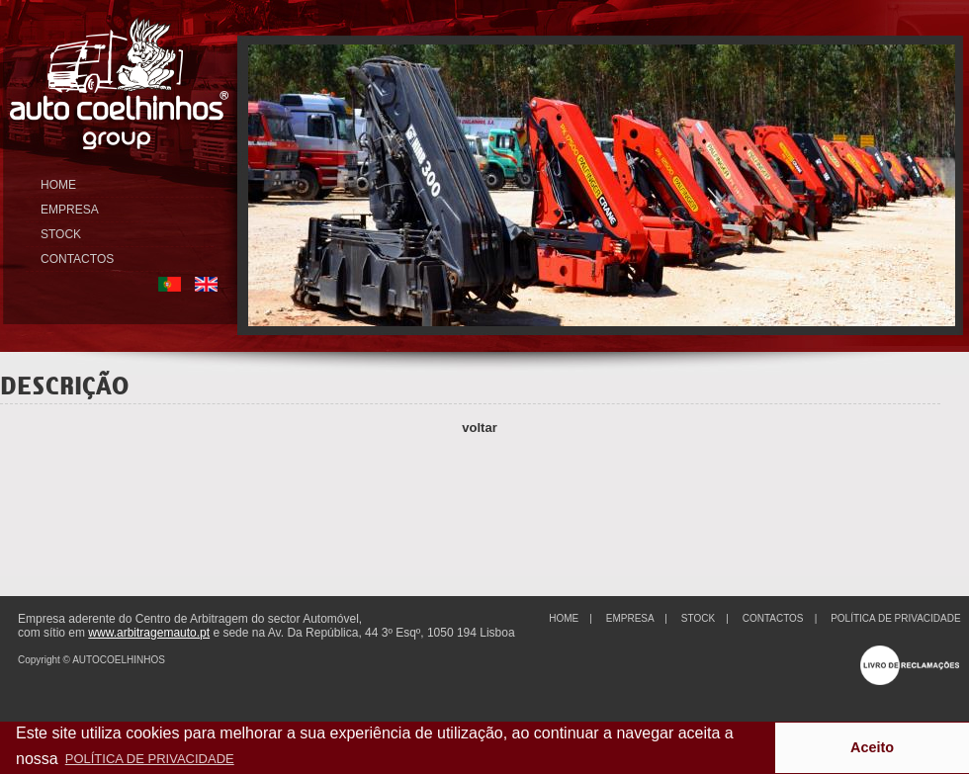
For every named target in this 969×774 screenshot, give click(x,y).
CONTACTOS (77, 259)
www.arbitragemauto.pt (149, 633)
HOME (58, 185)
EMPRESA (70, 209)
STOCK (61, 234)
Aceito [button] (872, 747)
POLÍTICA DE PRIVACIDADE (896, 618)
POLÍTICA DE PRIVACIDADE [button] (149, 758)
